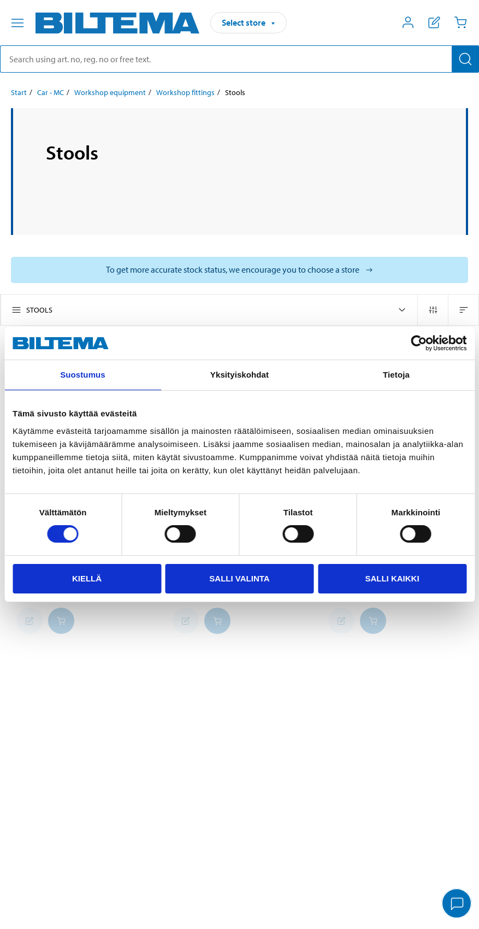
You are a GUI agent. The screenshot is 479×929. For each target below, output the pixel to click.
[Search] (465, 59)
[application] (457, 904)
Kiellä (87, 578)
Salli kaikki (392, 578)
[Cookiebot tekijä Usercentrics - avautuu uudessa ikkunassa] (418, 343)
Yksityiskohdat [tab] (239, 374)
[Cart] (460, 22)
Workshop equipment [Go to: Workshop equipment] (110, 92)
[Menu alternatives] (17, 23)
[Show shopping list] (434, 22)
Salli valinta (239, 578)
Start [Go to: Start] (19, 92)
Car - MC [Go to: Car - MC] (50, 92)
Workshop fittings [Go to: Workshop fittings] (185, 92)
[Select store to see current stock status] (239, 270)
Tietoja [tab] (396, 374)
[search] (239, 59)
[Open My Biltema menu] (408, 22)
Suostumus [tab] (82, 374)
